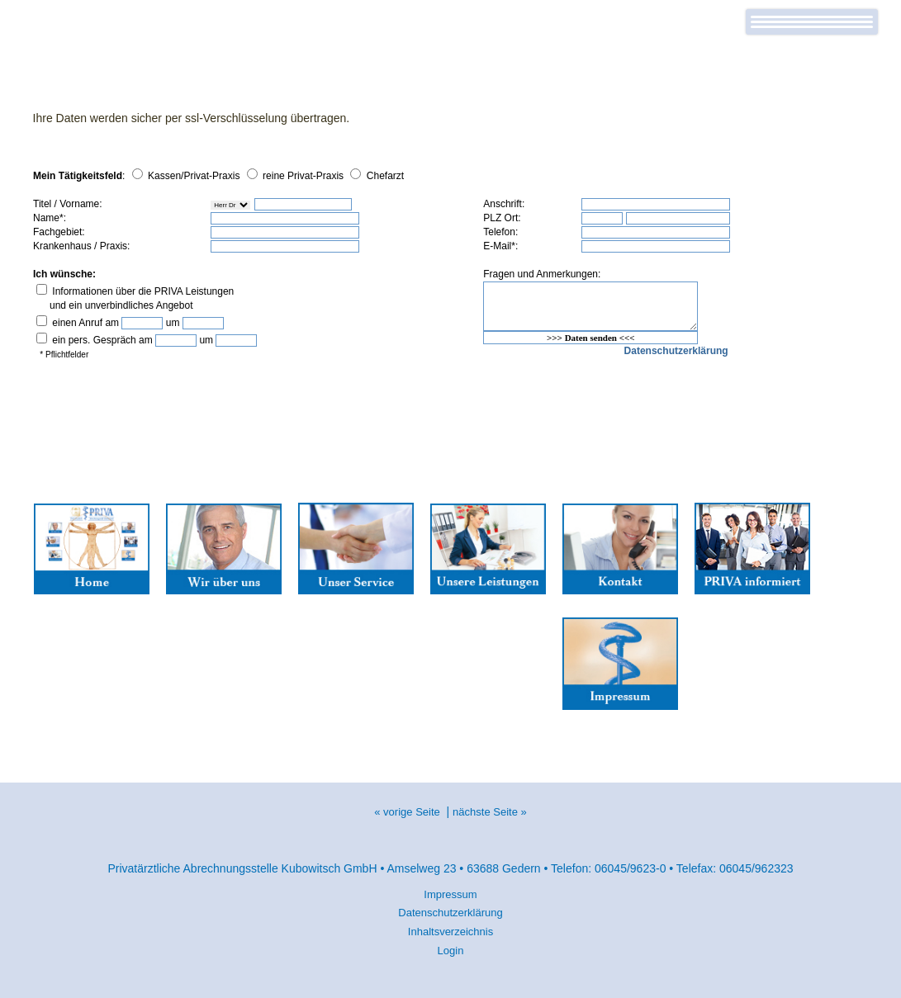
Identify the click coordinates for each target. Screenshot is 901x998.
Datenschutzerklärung (450, 912)
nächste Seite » (490, 812)
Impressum (450, 894)
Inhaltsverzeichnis (450, 931)
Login (451, 950)
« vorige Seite (407, 812)
